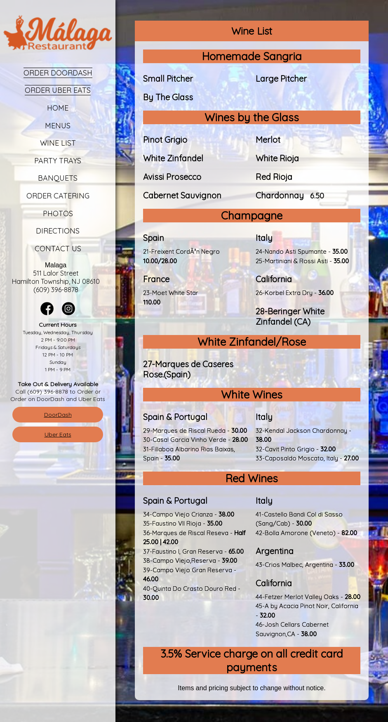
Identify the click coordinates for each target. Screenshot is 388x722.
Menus (58, 125)
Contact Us (58, 248)
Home (57, 108)
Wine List (58, 143)
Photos (58, 213)
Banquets (58, 178)
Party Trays (57, 160)
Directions (58, 231)
